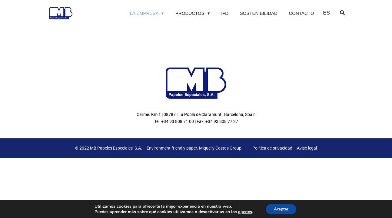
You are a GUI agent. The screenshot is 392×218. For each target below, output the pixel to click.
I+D (224, 13)
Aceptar (281, 208)
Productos (189, 13)
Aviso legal (307, 148)
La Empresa (144, 13)
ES (326, 13)
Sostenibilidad (258, 13)
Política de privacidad (272, 148)
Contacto (301, 13)
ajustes (244, 211)
